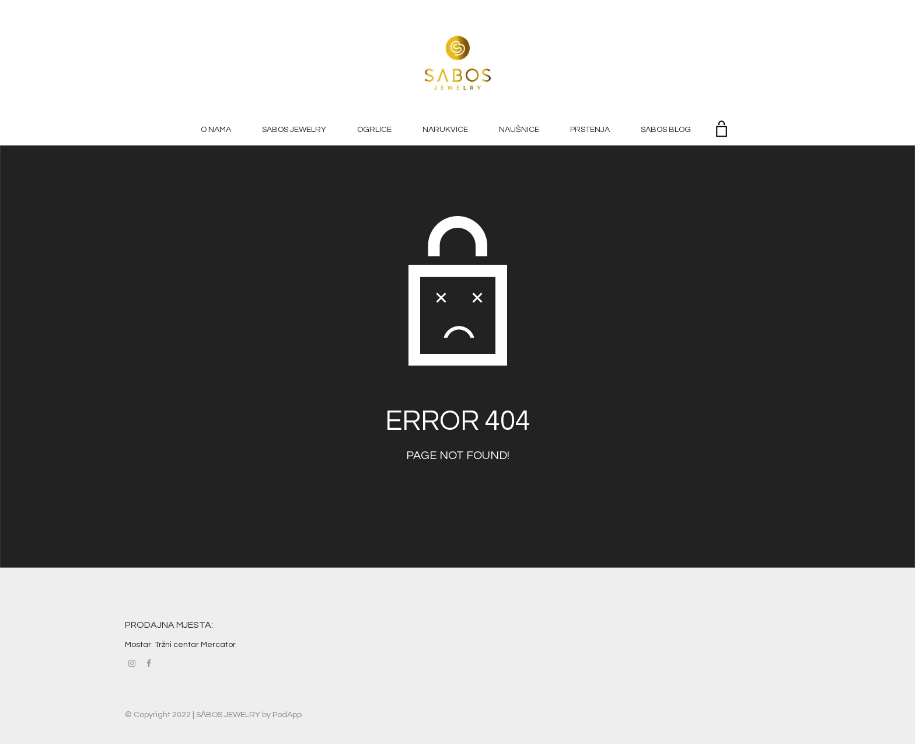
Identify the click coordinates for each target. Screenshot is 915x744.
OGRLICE (374, 130)
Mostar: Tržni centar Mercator (180, 645)
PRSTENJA (590, 130)
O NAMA (216, 130)
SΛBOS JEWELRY (228, 715)
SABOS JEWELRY (294, 130)
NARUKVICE (445, 130)
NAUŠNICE (519, 130)
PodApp (287, 715)
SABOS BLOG (666, 130)
